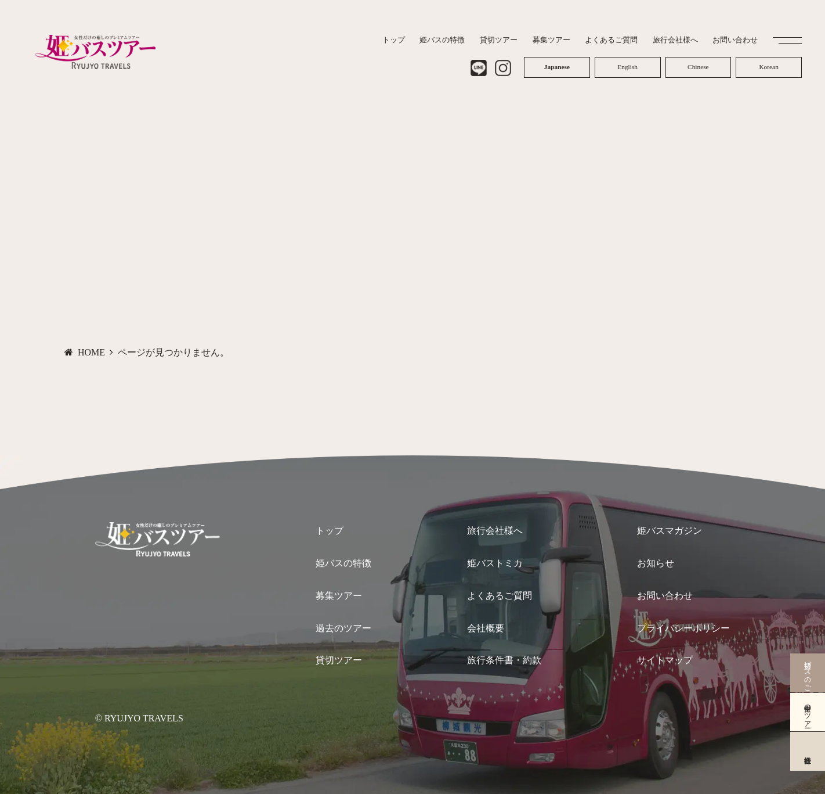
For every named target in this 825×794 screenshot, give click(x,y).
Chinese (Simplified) (698, 64)
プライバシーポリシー (683, 628)
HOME (91, 352)
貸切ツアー (339, 660)
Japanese (557, 64)
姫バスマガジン (669, 531)
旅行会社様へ (495, 531)
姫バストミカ (495, 563)
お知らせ (655, 563)
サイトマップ (665, 660)
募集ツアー (339, 596)
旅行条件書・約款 (504, 660)
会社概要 (485, 628)
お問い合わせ (665, 596)
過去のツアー (343, 628)
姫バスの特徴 (343, 563)
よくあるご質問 (499, 596)
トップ (329, 531)
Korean (768, 64)
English (627, 64)
